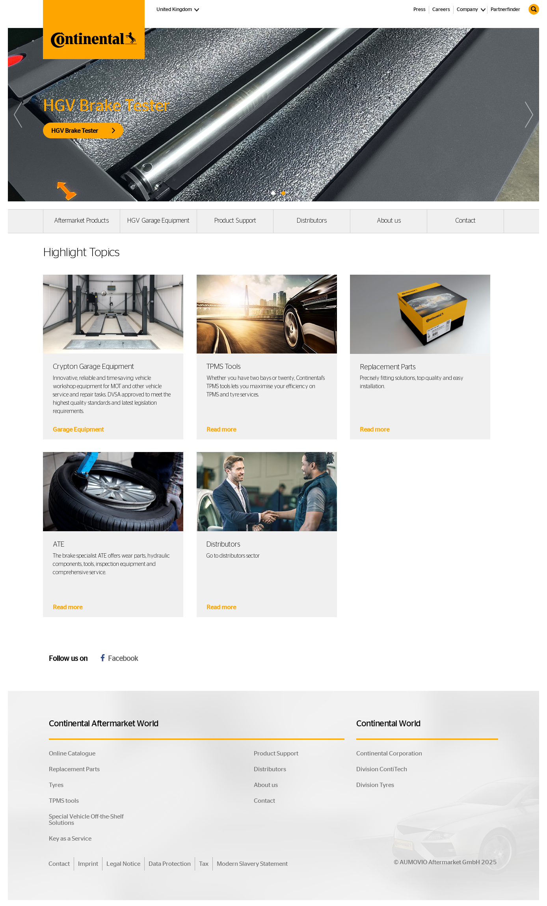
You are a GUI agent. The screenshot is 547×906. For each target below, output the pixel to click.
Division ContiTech (381, 769)
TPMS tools (64, 801)
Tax (203, 864)
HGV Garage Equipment (158, 221)
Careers (441, 9)
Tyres (56, 785)
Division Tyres (375, 785)
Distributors (312, 221)
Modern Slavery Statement (252, 864)
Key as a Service (70, 838)
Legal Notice (123, 864)
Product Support (235, 221)
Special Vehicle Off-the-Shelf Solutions (86, 819)
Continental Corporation (389, 753)
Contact (465, 221)
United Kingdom (178, 9)
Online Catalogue (72, 753)
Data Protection (170, 864)
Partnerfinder (505, 9)
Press (419, 9)
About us (389, 221)
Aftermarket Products (81, 221)
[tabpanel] (273, 114)
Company (467, 9)
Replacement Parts (74, 769)
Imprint (88, 864)
